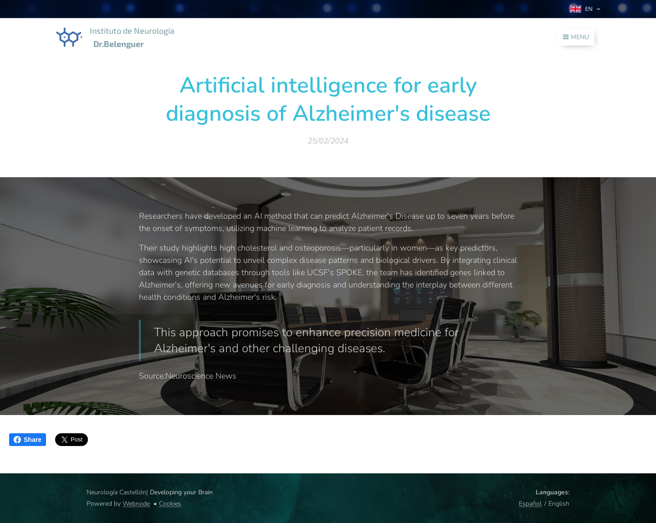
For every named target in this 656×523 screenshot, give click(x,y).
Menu (576, 37)
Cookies (170, 503)
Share (27, 439)
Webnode (136, 503)
